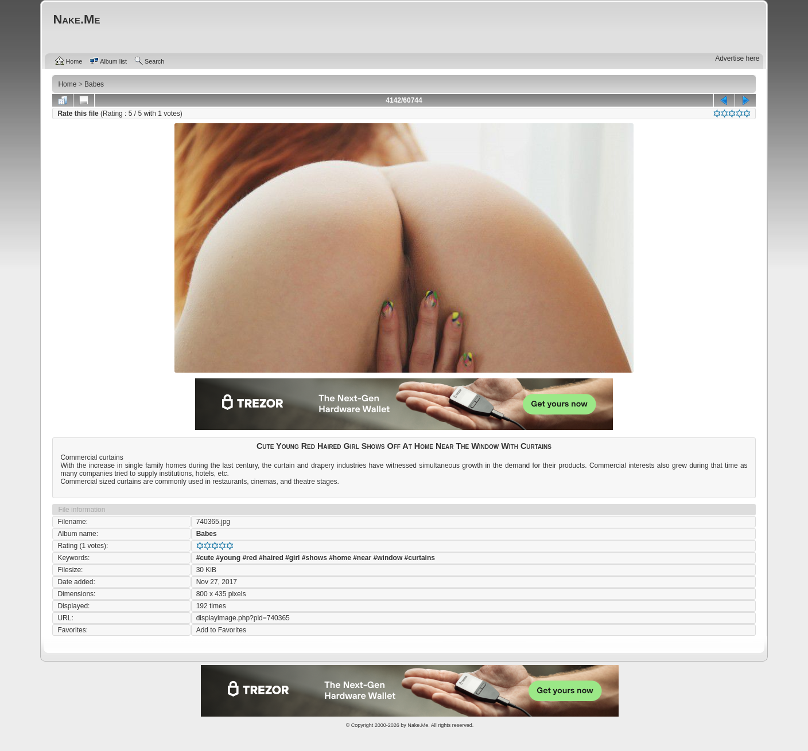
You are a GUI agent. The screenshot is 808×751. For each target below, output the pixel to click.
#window (388, 558)
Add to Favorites (221, 630)
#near (362, 558)
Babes (206, 534)
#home (340, 558)
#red (249, 558)
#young (228, 558)
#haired (271, 558)
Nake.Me (417, 725)
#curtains (420, 558)
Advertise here (737, 58)
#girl (292, 558)
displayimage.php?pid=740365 (243, 618)
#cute (205, 558)
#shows (314, 558)
